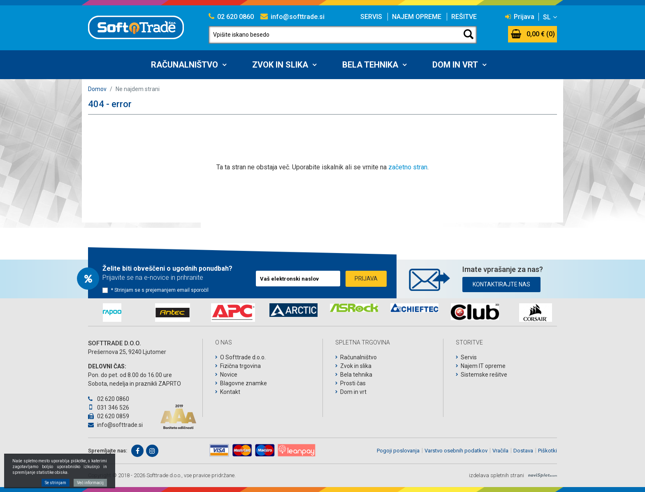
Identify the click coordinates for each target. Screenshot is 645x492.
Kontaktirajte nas (501, 284)
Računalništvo (184, 65)
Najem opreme (416, 17)
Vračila (500, 450)
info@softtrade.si (292, 17)
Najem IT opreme (483, 366)
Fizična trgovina (240, 366)
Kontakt (230, 392)
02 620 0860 (231, 17)
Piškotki (547, 450)
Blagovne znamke (243, 383)
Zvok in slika (280, 65)
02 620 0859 (108, 416)
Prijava (519, 17)
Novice (228, 374)
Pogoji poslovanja (398, 450)
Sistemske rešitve (484, 374)
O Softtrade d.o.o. (243, 357)
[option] (112, 312)
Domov (97, 89)
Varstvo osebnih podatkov (456, 450)
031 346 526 (108, 407)
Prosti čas (353, 383)
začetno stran (407, 167)
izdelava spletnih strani (496, 475)
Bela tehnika (370, 65)
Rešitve (464, 17)
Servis (371, 17)
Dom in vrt (455, 65)
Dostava (523, 450)
